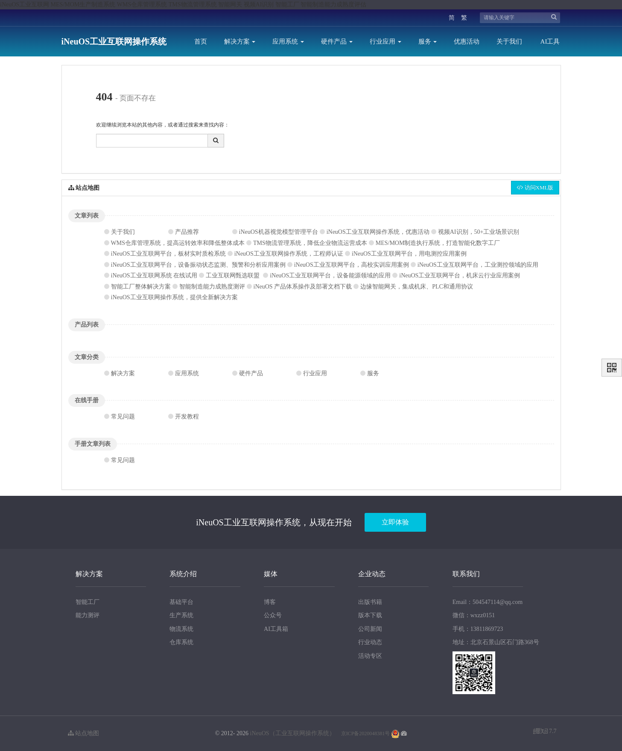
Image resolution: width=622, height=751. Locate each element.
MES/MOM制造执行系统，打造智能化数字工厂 (438, 243)
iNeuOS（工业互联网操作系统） (292, 733)
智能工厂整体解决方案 (141, 286)
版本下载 (370, 615)
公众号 (273, 615)
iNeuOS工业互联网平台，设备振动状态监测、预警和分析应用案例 (198, 265)
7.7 (545, 732)
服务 (427, 41)
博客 (270, 602)
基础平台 (181, 602)
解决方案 (240, 41)
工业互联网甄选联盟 (233, 275)
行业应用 (385, 41)
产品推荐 (187, 232)
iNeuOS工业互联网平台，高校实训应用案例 (351, 265)
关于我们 (509, 41)
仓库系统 (181, 642)
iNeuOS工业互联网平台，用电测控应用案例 (409, 253)
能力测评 (87, 615)
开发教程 (187, 416)
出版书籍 (370, 602)
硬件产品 (337, 41)
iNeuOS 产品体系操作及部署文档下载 (303, 286)
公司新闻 (370, 629)
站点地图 (83, 733)
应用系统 (288, 41)
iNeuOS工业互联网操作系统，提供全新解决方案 (174, 297)
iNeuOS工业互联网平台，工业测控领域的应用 (478, 265)
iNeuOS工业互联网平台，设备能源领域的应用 (330, 275)
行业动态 (370, 642)
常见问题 (123, 416)
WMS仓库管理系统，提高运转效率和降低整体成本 (178, 243)
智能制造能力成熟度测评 (212, 286)
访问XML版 (535, 187)
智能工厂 (87, 602)
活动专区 (370, 656)
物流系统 (181, 629)
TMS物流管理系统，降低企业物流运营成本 (310, 243)
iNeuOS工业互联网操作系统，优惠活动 (378, 232)
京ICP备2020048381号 (365, 733)
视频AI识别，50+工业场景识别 (479, 232)
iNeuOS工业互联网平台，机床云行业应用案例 (459, 275)
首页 (200, 41)
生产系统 (181, 615)
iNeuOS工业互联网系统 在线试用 (154, 275)
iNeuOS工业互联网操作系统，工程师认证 (288, 253)
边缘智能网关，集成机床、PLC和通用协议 (416, 286)
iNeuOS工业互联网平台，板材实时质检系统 (168, 253)
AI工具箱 (276, 629)
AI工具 (550, 41)
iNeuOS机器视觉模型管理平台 (278, 232)
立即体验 (395, 522)
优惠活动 (466, 41)
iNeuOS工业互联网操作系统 (114, 41)
